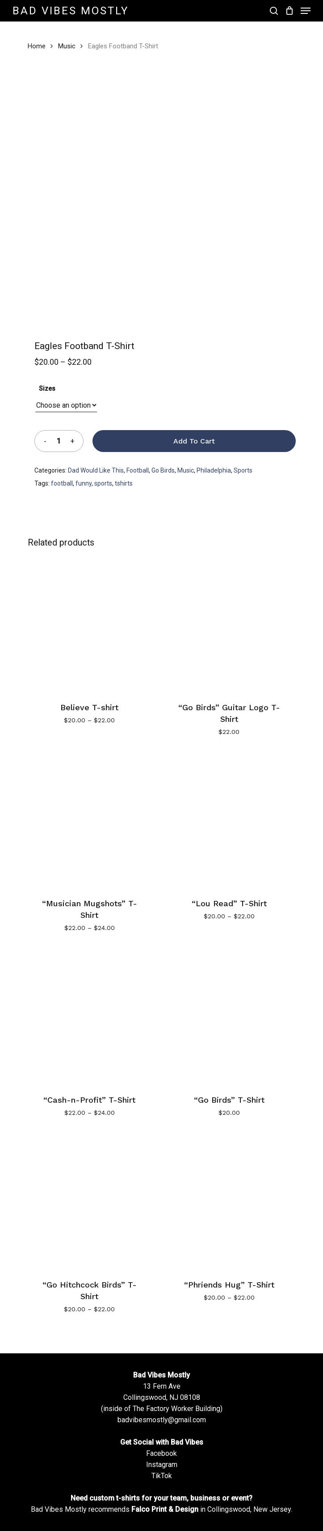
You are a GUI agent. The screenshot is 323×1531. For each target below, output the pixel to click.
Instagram (161, 1464)
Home (37, 46)
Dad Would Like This (96, 470)
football (62, 483)
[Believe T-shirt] (89, 624)
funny (84, 483)
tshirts (124, 483)
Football (137, 470)
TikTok (161, 1475)
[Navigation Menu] (305, 10)
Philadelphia (214, 470)
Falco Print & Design (164, 1509)
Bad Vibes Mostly (71, 10)
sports (103, 483)
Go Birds (163, 470)
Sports (243, 470)
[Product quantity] (58, 441)
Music (67, 46)
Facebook (161, 1453)
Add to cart (194, 441)
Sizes (47, 388)
